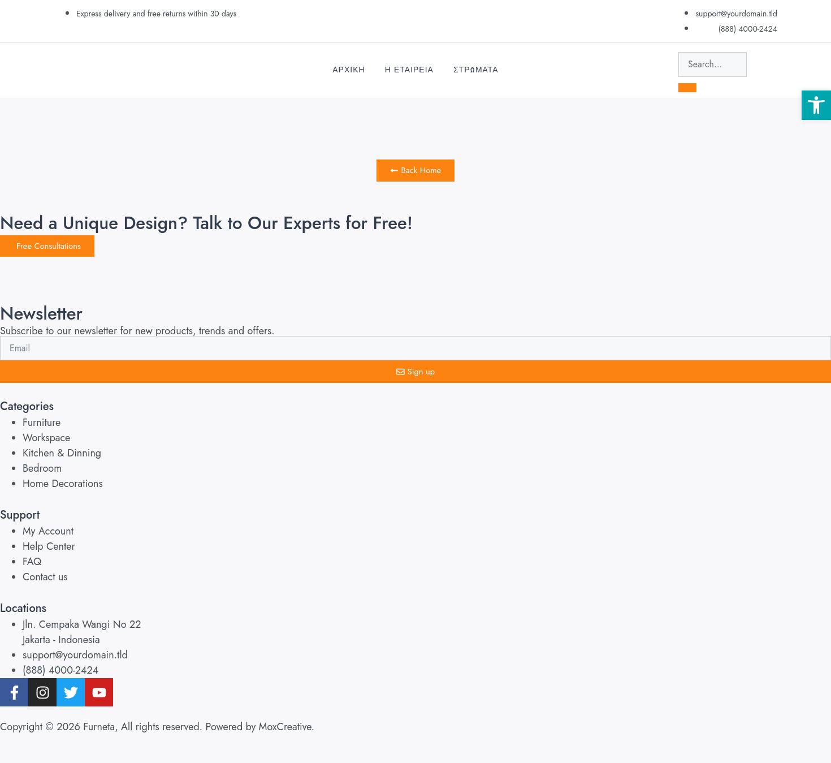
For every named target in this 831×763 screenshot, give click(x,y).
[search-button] (687, 87)
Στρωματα (476, 69)
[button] (816, 105)
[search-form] (712, 64)
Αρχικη (348, 69)
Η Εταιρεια (409, 69)
